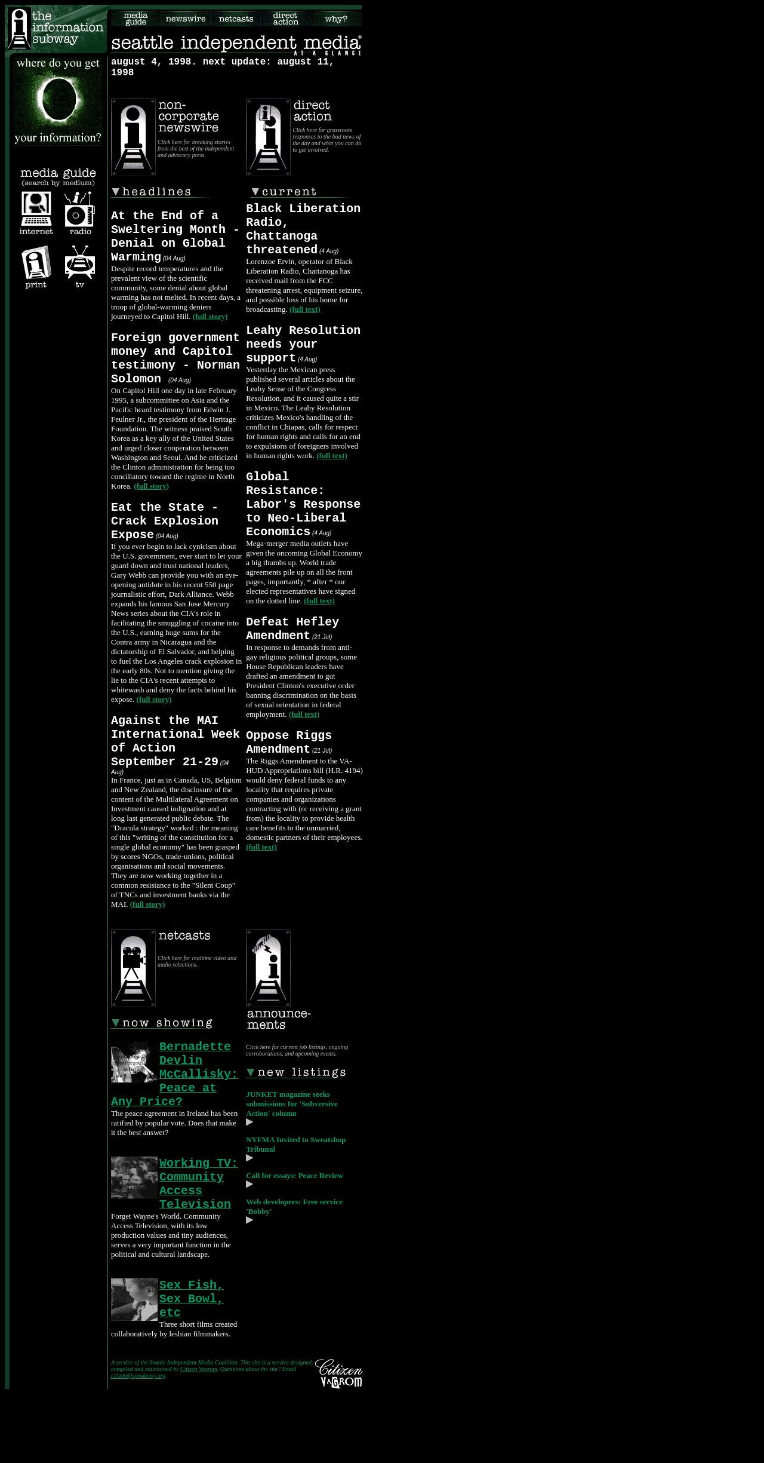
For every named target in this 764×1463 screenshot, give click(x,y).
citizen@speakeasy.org (138, 1444)
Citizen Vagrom (198, 1438)
